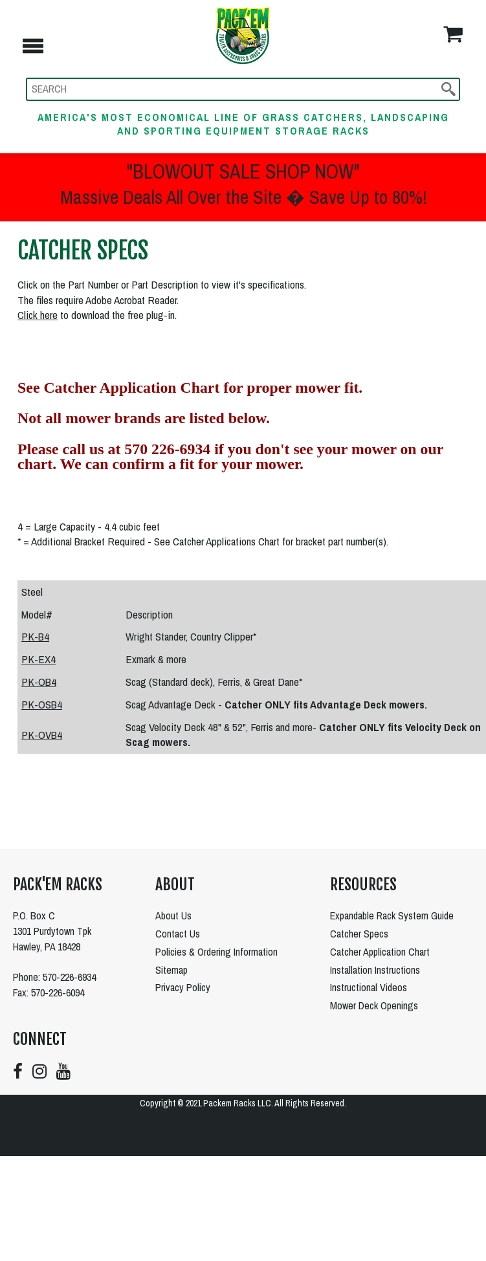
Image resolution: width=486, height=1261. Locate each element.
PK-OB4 (38, 681)
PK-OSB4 (41, 704)
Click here (37, 314)
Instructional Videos (368, 987)
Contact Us (177, 934)
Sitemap (171, 970)
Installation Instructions (375, 970)
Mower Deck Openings (374, 1005)
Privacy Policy (182, 987)
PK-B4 (35, 636)
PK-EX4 (38, 659)
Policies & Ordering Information (216, 952)
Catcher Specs (359, 934)
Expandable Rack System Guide (392, 915)
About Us (173, 915)
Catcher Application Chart (380, 952)
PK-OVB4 (41, 734)
